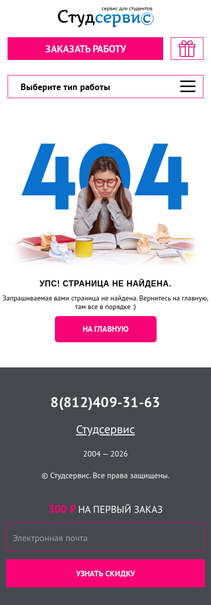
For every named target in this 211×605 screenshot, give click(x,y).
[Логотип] (106, 17)
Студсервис (105, 429)
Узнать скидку (105, 573)
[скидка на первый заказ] (187, 48)
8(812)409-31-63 (105, 402)
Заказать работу (85, 48)
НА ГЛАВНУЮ (105, 329)
